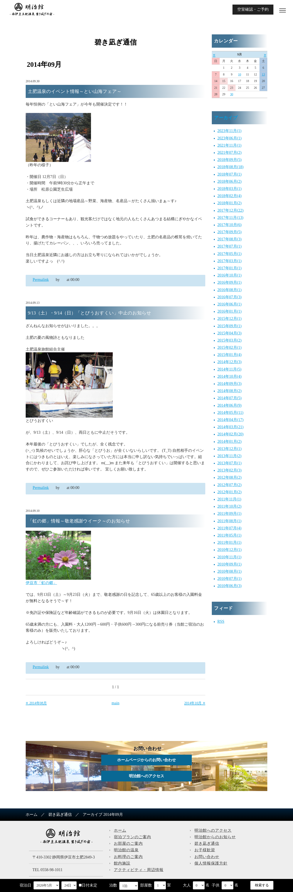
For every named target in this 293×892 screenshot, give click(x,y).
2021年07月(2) (229, 152)
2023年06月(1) (229, 138)
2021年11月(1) (229, 145)
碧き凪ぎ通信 (60, 814)
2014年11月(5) (229, 369)
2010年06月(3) (229, 586)
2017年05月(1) (229, 254)
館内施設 (122, 863)
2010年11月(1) (229, 557)
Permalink (41, 279)
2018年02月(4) (229, 196)
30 (231, 94)
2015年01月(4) (229, 355)
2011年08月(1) (229, 521)
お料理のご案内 (128, 857)
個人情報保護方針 (210, 863)
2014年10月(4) (229, 376)
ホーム (31, 814)
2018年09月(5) (229, 160)
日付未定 (88, 885)
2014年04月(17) (230, 420)
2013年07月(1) (229, 463)
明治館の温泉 (126, 850)
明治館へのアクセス (146, 776)
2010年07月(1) (229, 578)
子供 (215, 885)
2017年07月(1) (229, 246)
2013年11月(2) (229, 456)
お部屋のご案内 (128, 843)
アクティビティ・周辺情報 (138, 870)
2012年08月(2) (229, 477)
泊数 (113, 885)
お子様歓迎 (204, 850)
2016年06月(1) (229, 304)
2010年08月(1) (229, 571)
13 (263, 74)
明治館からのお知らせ (215, 837)
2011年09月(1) (229, 513)
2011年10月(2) (229, 506)
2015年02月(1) (229, 347)
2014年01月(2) (229, 441)
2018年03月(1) (229, 188)
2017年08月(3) (229, 239)
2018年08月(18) (230, 167)
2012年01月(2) (229, 492)
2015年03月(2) (229, 340)
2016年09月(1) (229, 282)
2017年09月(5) (229, 232)
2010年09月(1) (229, 564)
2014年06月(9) (229, 405)
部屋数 (146, 885)
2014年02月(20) (230, 434)
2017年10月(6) (229, 225)
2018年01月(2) (229, 203)
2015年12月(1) (229, 318)
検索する (262, 885)
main (116, 703)
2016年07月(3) (229, 297)
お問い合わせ (206, 857)
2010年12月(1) (229, 550)
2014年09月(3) (229, 383)
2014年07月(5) (229, 398)
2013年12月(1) (229, 449)
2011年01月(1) (229, 542)
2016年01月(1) (229, 311)
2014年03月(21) (230, 427)
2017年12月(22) (230, 210)
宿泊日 (25, 885)
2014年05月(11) (230, 412)
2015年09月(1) (229, 326)
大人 (187, 885)
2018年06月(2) (229, 181)
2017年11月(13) (230, 217)
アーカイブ (226, 117)
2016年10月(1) (229, 275)
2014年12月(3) (229, 362)
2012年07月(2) (229, 485)
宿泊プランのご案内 (132, 837)
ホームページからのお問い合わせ (146, 760)
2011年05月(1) (229, 535)
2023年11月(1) (229, 131)
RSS (220, 621)
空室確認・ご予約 (253, 9)
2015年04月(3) (229, 333)
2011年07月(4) (229, 528)
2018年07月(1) (229, 174)
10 (239, 74)
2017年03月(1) (229, 261)
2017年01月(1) (229, 268)
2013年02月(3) (229, 470)
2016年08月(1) (229, 290)
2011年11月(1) (229, 499)
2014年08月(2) (229, 391)
